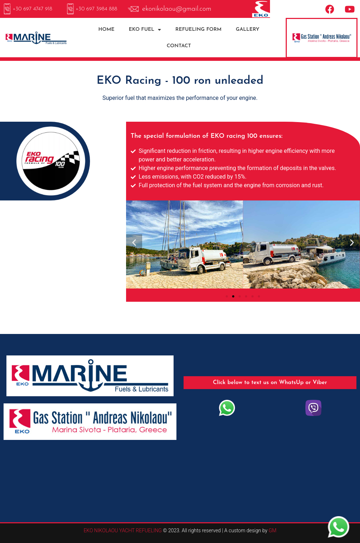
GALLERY (247, 29)
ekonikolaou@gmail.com (176, 9)
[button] (134, 242)
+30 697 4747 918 (32, 9)
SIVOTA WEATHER (180, 474)
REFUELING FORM (198, 29)
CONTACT (179, 46)
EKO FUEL (145, 30)
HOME (106, 29)
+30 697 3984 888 (96, 9)
